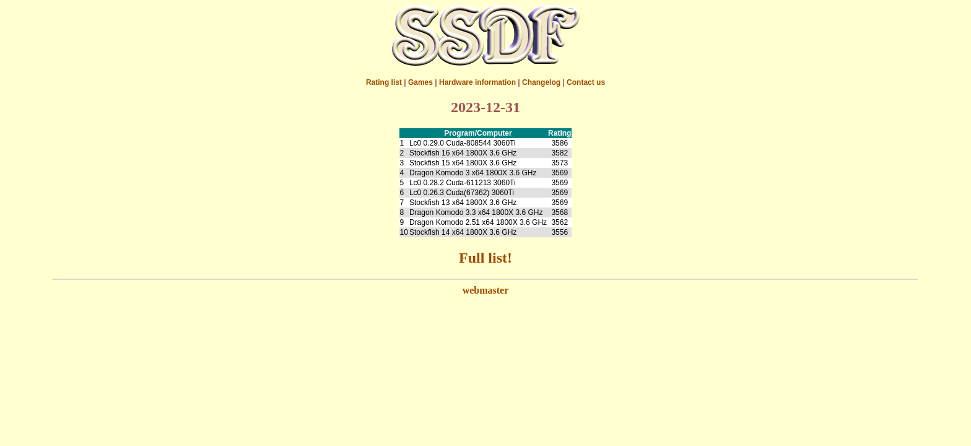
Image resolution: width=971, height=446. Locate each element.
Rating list (384, 82)
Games (420, 82)
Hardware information (477, 82)
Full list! (485, 258)
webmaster (486, 290)
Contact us (586, 82)
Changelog (541, 82)
